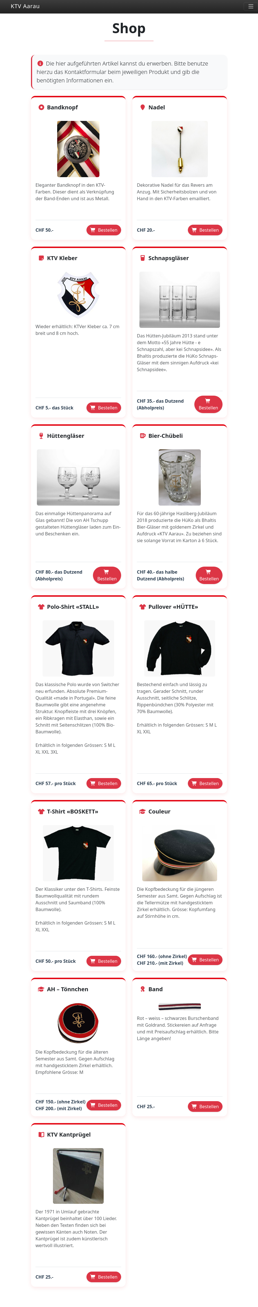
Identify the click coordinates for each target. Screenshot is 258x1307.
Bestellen (103, 230)
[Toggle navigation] (251, 6)
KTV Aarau (20, 6)
